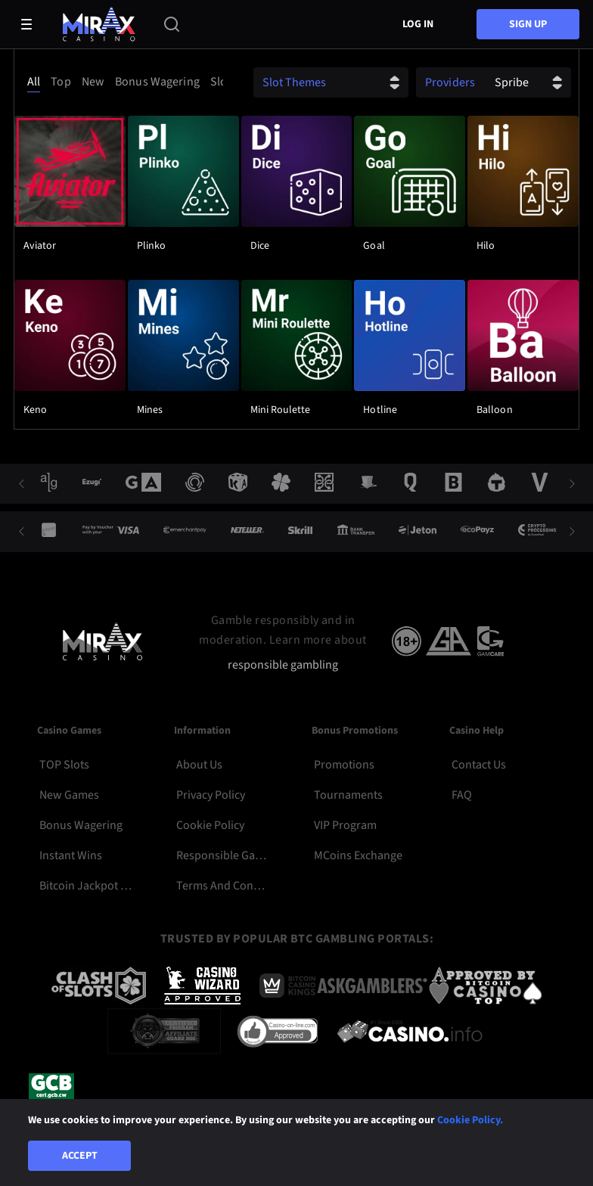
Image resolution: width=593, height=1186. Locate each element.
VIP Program (345, 825)
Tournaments (348, 795)
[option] (36, 81)
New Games (69, 795)
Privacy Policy (210, 795)
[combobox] (122, 81)
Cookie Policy (210, 825)
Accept (80, 1155)
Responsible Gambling (222, 855)
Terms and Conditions (222, 885)
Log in (417, 24)
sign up (528, 24)
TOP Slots (64, 764)
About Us (199, 764)
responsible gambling (283, 665)
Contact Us (479, 764)
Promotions (344, 764)
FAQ (462, 795)
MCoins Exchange (358, 855)
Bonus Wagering (81, 825)
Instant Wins (70, 855)
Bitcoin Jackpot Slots (85, 885)
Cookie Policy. (470, 1120)
